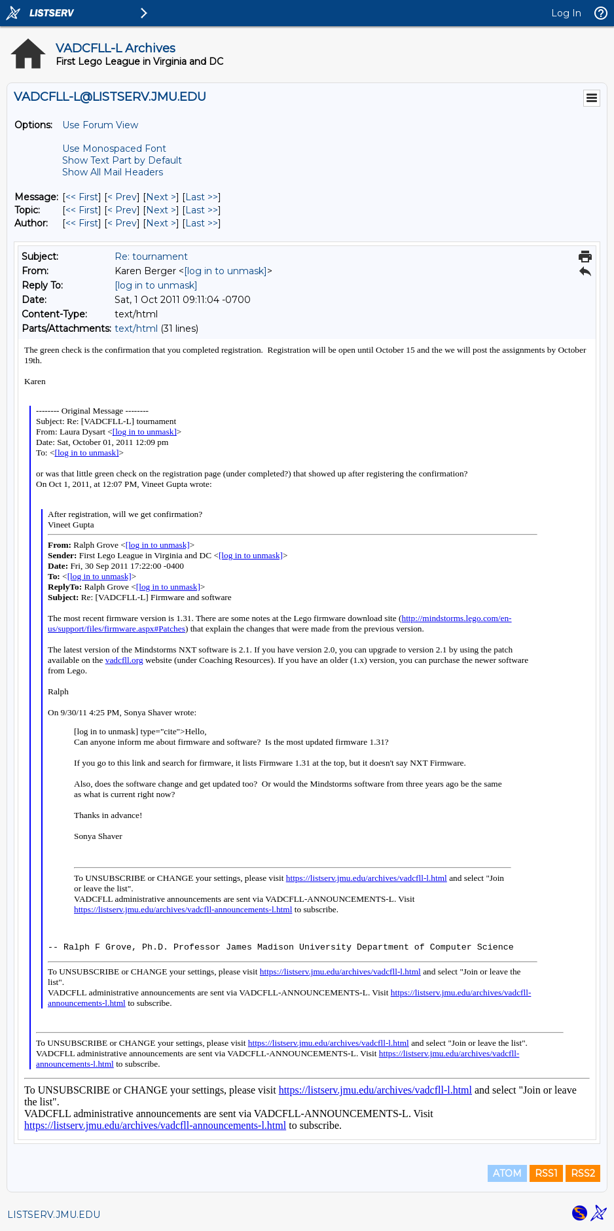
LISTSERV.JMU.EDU (53, 1215)
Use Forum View (100, 125)
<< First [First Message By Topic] (81, 210)
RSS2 (583, 1173)
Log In (566, 13)
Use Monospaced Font (114, 148)
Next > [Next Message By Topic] (161, 210)
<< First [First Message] (81, 197)
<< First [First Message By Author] (81, 223)
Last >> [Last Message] (201, 197)
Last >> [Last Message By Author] (201, 223)
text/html (136, 328)
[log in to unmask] (225, 271)
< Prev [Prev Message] (122, 197)
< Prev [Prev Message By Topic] (122, 210)
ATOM (507, 1173)
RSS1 (546, 1173)
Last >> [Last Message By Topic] (201, 210)
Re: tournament (151, 256)
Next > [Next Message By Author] (161, 223)
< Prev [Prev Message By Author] (122, 223)
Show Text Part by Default (122, 160)
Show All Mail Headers (112, 172)
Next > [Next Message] (161, 197)
